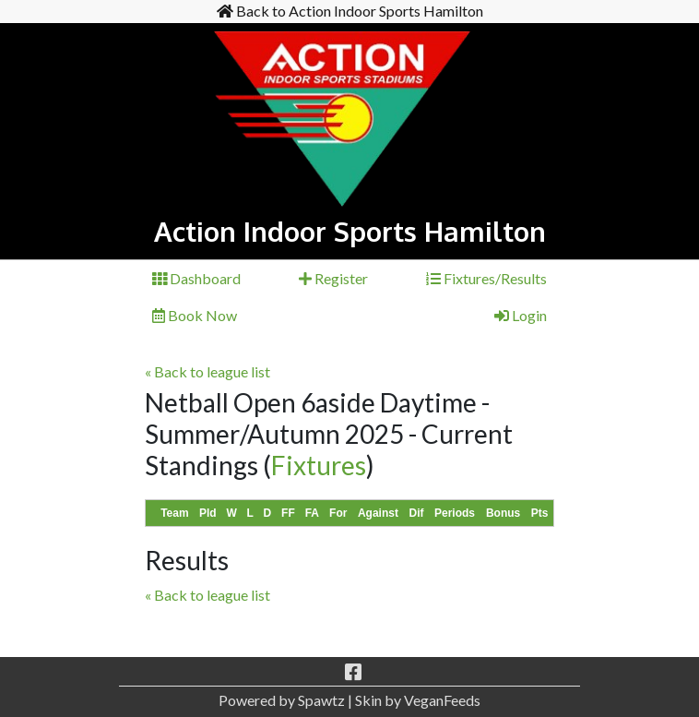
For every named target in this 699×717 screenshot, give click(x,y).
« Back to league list (207, 371)
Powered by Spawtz (282, 700)
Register (333, 278)
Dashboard (196, 278)
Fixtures (318, 465)
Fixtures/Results (486, 278)
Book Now (194, 315)
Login (520, 315)
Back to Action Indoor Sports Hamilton (350, 10)
